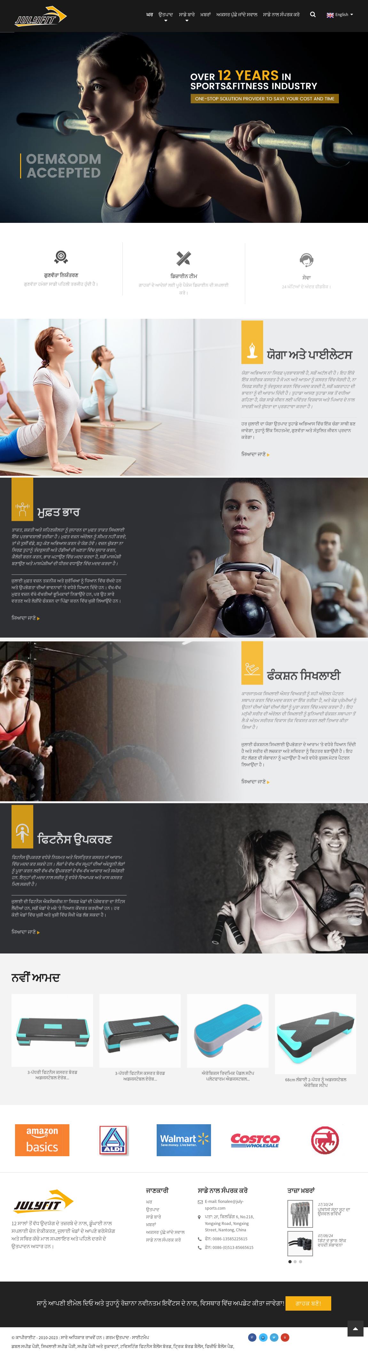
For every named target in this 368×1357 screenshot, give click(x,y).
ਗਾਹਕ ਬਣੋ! (308, 1303)
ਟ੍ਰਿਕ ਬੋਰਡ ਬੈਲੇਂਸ (188, 1346)
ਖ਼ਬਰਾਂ (205, 15)
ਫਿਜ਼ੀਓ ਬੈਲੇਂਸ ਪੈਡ (219, 1346)
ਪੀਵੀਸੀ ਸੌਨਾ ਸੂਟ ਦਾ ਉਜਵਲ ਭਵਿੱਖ (334, 1212)
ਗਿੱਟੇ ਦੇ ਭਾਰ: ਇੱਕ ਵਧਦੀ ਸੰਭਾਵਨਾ (332, 1243)
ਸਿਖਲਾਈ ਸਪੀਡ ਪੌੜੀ (58, 1346)
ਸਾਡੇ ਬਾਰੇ (186, 18)
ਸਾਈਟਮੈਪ (140, 1337)
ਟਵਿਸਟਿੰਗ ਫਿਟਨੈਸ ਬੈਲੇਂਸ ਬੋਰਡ (145, 1346)
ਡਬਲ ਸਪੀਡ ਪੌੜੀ (25, 1346)
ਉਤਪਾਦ (166, 18)
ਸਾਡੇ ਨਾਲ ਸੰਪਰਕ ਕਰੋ (281, 15)
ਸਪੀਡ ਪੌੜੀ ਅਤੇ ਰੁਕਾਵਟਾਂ (97, 1346)
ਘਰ (149, 15)
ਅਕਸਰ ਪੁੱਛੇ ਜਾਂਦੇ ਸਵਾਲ (236, 15)
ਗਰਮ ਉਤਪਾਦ (117, 1337)
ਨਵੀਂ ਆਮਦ (36, 977)
